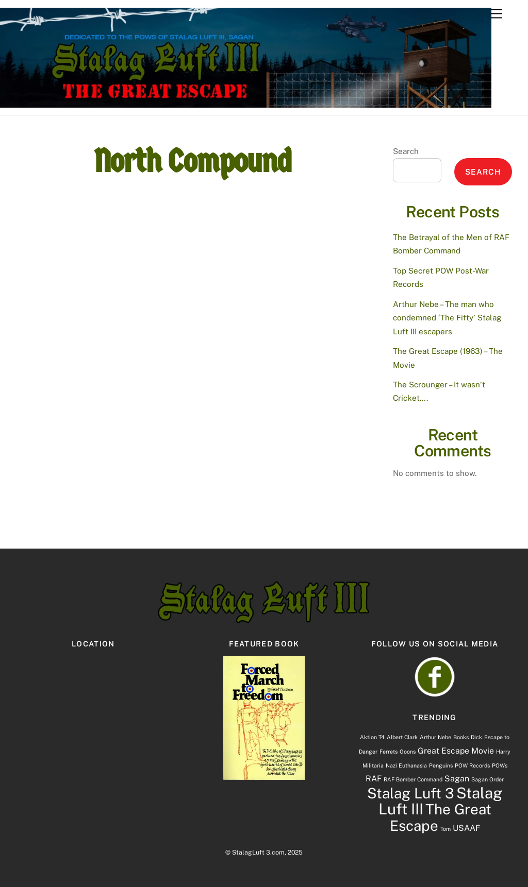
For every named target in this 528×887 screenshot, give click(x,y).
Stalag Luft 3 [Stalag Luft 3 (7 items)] (410, 793)
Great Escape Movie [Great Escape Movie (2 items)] (456, 751)
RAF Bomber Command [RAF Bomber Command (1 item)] (413, 779)
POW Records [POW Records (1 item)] (472, 765)
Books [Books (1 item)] (461, 737)
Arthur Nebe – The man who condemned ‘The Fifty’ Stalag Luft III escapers (447, 318)
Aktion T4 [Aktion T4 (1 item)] (372, 737)
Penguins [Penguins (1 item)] (441, 765)
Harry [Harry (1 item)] (503, 751)
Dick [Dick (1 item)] (476, 737)
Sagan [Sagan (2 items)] (456, 778)
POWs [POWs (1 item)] (499, 765)
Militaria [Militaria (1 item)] (373, 765)
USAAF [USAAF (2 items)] (466, 828)
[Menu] (496, 14)
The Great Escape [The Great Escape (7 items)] (440, 817)
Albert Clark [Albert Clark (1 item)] (402, 737)
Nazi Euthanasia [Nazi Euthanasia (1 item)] (406, 765)
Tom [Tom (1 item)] (445, 829)
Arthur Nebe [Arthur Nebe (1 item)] (435, 737)
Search (406, 151)
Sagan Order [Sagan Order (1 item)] (487, 779)
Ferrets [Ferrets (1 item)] (389, 751)
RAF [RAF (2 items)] (374, 778)
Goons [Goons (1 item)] (408, 751)
